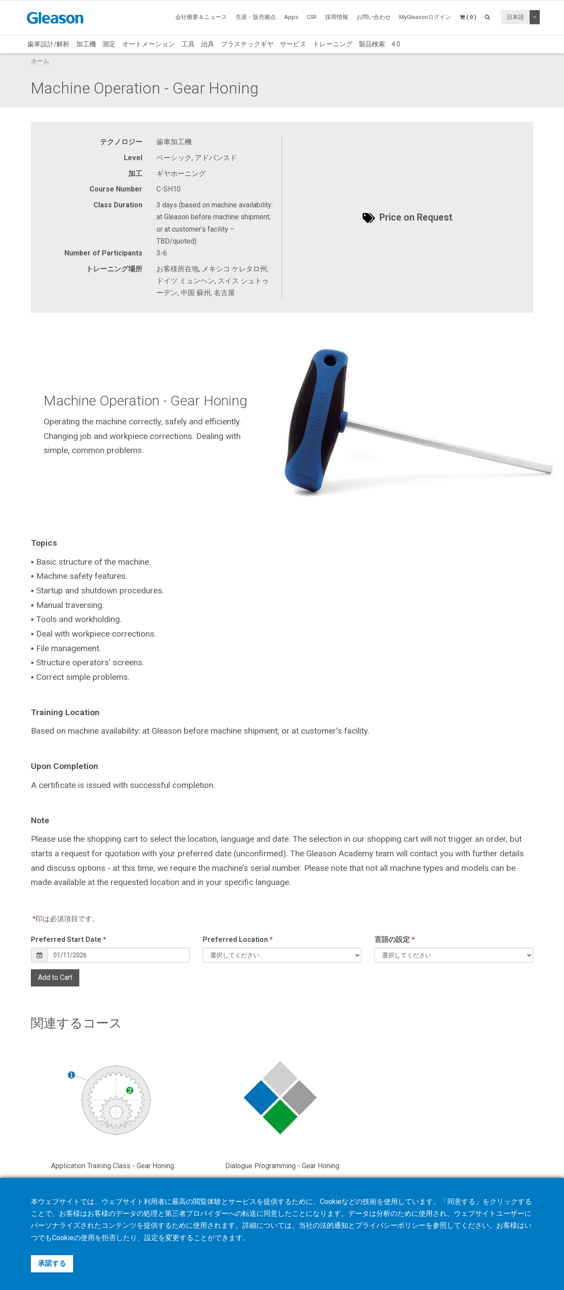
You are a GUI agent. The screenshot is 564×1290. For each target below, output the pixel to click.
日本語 (515, 17)
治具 (207, 44)
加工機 (86, 44)
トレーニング (332, 44)
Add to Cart (55, 977)
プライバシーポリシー (390, 1226)
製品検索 (372, 44)
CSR (312, 17)
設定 (151, 1238)
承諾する (52, 1263)
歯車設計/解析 (48, 44)
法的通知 (334, 1226)
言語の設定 (395, 939)
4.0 (396, 44)
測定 (108, 44)
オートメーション (148, 44)
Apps (291, 17)
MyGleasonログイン (425, 17)
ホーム (40, 61)
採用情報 (336, 17)
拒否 (109, 1238)
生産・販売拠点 (256, 17)
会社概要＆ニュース (201, 17)
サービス (293, 44)
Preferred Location (238, 939)
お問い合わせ (373, 17)
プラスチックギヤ (247, 44)
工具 (188, 44)
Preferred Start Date (68, 939)
